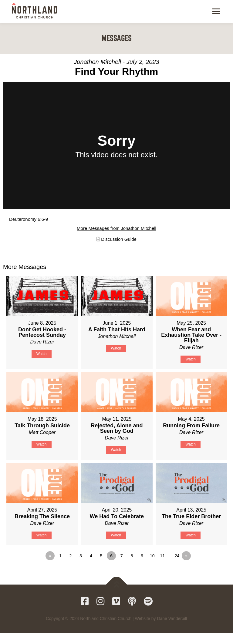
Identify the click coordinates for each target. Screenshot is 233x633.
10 (152, 555)
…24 (175, 555)
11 (162, 555)
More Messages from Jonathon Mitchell (116, 228)
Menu (216, 11)
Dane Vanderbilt (172, 618)
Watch (41, 354)
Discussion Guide (119, 239)
